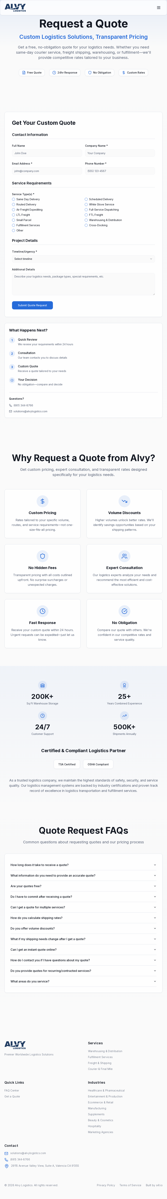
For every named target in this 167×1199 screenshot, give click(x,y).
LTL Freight (23, 215)
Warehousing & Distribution (105, 220)
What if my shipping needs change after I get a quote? (83, 939)
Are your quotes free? (83, 886)
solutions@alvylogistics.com (28, 411)
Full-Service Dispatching (104, 209)
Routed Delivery (26, 204)
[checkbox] (13, 199)
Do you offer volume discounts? (83, 928)
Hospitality (94, 1126)
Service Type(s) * (23, 194)
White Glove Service (101, 204)
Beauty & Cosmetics (100, 1120)
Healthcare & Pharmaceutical (106, 1090)
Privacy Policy (106, 1185)
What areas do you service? (83, 981)
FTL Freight (96, 215)
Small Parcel (23, 220)
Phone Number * (96, 163)
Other (19, 230)
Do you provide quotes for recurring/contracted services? (83, 971)
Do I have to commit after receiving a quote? (83, 897)
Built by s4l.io (154, 1185)
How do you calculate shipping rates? (83, 918)
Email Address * (22, 163)
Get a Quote (12, 1096)
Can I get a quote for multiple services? (83, 907)
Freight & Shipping (100, 1063)
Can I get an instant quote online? (83, 949)
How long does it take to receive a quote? (83, 865)
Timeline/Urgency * (24, 251)
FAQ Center (11, 1090)
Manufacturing (97, 1108)
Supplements (96, 1114)
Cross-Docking (98, 225)
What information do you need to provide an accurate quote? (83, 875)
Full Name (18, 145)
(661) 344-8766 (21, 405)
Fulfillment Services (28, 225)
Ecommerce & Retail (100, 1102)
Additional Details (23, 269)
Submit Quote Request (32, 305)
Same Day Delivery (28, 199)
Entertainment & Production (105, 1096)
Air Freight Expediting (29, 209)
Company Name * (96, 145)
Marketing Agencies (100, 1132)
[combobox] (83, 259)
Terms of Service (130, 1185)
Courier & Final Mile (100, 1068)
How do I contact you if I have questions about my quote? (83, 960)
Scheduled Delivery (101, 199)
